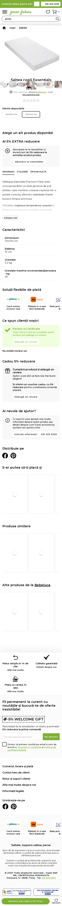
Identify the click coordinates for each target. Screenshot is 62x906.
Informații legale (13, 791)
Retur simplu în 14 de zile (15, 666)
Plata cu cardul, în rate (15, 688)
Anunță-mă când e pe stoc (25, 901)
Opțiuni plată (38, 172)
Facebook (5, 806)
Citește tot (10, 218)
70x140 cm (31, 114)
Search (57, 19)
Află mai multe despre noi (19, 784)
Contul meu (41, 12)
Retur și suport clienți (16, 778)
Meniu (4, 11)
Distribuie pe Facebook (5, 455)
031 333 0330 (52, 4)
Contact (36, 4)
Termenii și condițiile (29, 747)
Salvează (56, 903)
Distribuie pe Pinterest (13, 455)
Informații (8, 172)
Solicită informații (25, 434)
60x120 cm (11, 114)
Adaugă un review (26, 341)
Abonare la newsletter (29, 161)
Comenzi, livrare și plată (17, 766)
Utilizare (22, 172)
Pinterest (14, 806)
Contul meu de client (16, 772)
